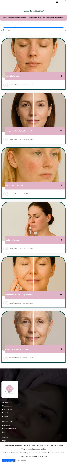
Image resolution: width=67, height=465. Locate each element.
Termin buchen (7, 407)
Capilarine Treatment (13, 241)
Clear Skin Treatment (13, 76)
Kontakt (5, 417)
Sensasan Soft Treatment (14, 186)
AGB (5, 433)
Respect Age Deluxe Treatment (16, 350)
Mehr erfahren (21, 461)
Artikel (5, 414)
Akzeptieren (8, 461)
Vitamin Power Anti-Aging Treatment (19, 296)
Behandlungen (7, 410)
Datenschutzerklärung (9, 430)
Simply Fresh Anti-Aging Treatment (18, 131)
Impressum (6, 426)
